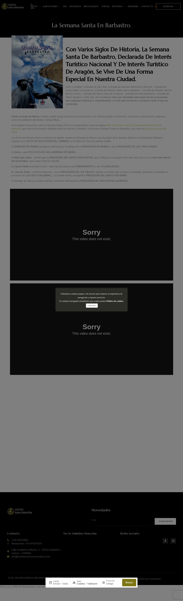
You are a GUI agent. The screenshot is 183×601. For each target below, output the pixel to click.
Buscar (129, 582)
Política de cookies (114, 301)
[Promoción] (113, 583)
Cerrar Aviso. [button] (92, 305)
